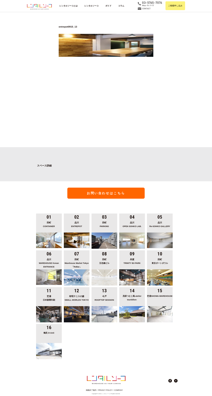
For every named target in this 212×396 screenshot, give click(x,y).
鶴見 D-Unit (49, 333)
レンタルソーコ (91, 6)
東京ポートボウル (160, 260)
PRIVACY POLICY (105, 390)
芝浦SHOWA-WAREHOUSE (160, 296)
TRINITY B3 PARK (132, 260)
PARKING (104, 224)
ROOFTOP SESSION (104, 297)
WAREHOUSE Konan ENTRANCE (49, 262)
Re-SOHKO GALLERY (160, 224)
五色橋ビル (104, 260)
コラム (121, 6)
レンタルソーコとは (68, 6)
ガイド (108, 6)
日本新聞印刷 (49, 297)
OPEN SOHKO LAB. (132, 224)
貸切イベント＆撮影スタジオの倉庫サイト (39, 6)
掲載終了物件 (91, 390)
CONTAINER (49, 224)
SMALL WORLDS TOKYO (77, 297)
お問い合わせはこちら (106, 193)
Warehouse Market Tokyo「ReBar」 (77, 262)
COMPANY (118, 390)
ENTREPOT (77, 224)
